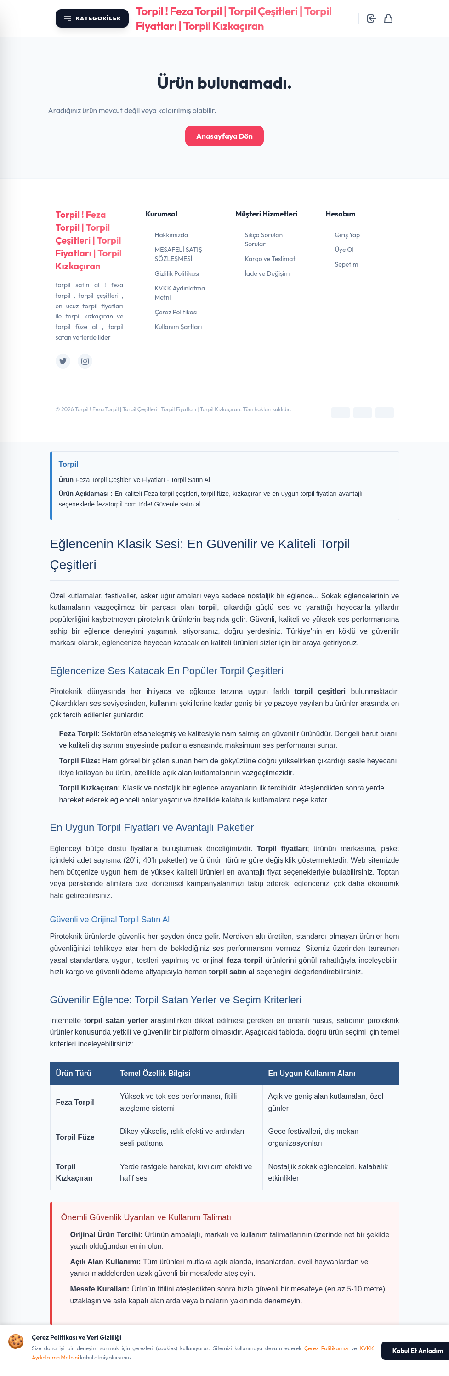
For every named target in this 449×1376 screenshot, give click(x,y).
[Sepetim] (388, 18)
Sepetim (346, 264)
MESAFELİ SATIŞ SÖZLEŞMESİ (178, 254)
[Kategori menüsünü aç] (92, 18)
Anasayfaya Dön (224, 136)
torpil (208, 607)
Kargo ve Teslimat (270, 259)
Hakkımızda (171, 235)
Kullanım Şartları (178, 327)
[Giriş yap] (371, 18)
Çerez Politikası (176, 312)
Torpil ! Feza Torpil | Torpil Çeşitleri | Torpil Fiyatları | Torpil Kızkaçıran (89, 240)
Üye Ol (344, 249)
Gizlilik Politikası (177, 273)
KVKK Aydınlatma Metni (180, 292)
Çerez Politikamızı (326, 1348)
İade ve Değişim (267, 273)
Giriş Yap (347, 235)
